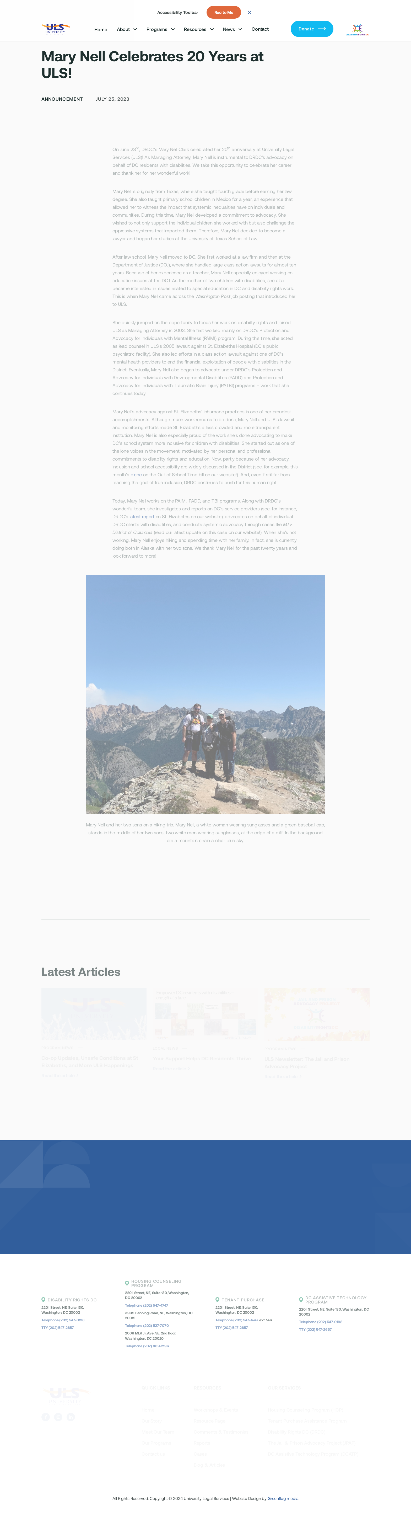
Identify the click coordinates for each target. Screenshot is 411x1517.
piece (136, 474)
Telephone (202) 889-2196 (147, 1346)
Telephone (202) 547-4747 (146, 1305)
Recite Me (224, 12)
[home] (56, 29)
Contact (260, 29)
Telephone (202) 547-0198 (63, 1320)
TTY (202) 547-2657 (57, 1327)
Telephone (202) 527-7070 (147, 1325)
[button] (127, 29)
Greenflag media (283, 1498)
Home (100, 29)
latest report (141, 516)
